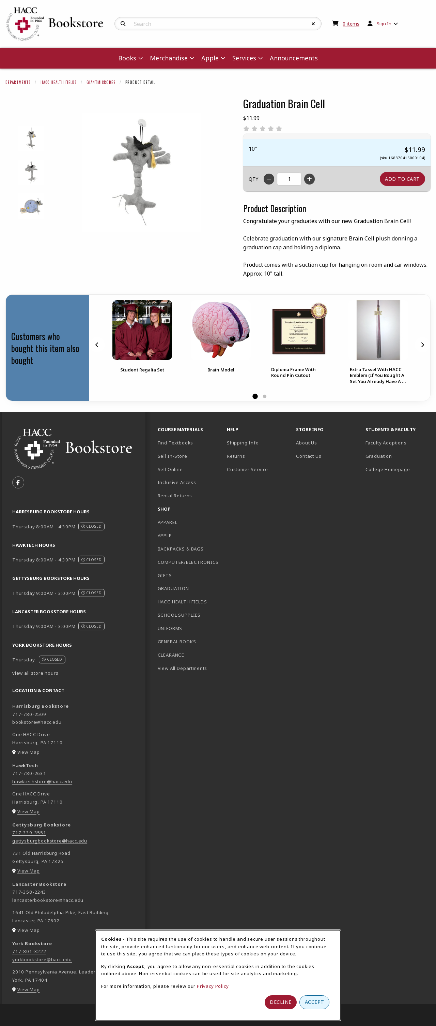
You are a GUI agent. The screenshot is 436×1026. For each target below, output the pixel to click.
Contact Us (308, 456)
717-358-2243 (29, 892)
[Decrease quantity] (269, 179)
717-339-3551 (29, 833)
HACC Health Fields (59, 82)
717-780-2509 (29, 714)
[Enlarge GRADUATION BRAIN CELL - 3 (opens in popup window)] (31, 206)
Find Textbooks (175, 443)
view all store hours (35, 673)
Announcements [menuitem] (294, 58)
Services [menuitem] (244, 58)
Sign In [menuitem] (384, 23)
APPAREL (167, 522)
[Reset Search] (313, 24)
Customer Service (247, 469)
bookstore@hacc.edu (37, 722)
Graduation (378, 456)
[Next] (422, 344)
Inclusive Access (177, 482)
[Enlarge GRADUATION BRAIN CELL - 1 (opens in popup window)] (31, 138)
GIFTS (165, 575)
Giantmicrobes (101, 82)
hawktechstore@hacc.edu (42, 781)
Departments (18, 82)
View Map (28, 752)
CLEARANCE (171, 655)
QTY (253, 179)
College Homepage (397, 469)
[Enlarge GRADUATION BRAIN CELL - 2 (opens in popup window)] (31, 172)
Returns (236, 456)
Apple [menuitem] (210, 58)
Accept (314, 1002)
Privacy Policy (213, 986)
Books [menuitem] (127, 58)
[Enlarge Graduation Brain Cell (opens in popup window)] (141, 172)
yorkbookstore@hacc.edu (42, 959)
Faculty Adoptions (386, 443)
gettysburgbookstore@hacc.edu (49, 841)
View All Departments (182, 668)
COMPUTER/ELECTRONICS (188, 562)
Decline (281, 1002)
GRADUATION (173, 588)
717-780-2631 (29, 773)
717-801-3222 (29, 951)
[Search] (123, 24)
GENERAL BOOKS (177, 642)
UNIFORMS (170, 628)
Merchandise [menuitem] (169, 58)
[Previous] (97, 344)
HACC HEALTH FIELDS (182, 602)
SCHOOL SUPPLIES (179, 615)
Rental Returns (175, 496)
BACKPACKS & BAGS (181, 549)
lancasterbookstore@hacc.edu (47, 900)
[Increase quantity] (309, 179)
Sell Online (170, 469)
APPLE (165, 535)
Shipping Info (243, 443)
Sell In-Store (172, 456)
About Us (306, 443)
